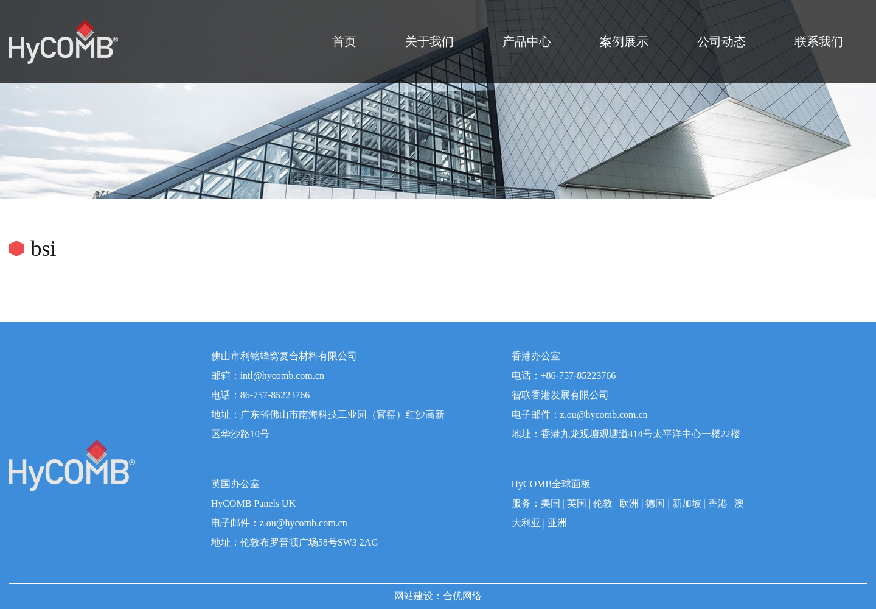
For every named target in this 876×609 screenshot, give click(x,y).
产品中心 (526, 41)
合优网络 (462, 596)
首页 (344, 41)
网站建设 (413, 596)
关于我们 (429, 41)
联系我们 (818, 41)
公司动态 (721, 41)
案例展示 (624, 41)
